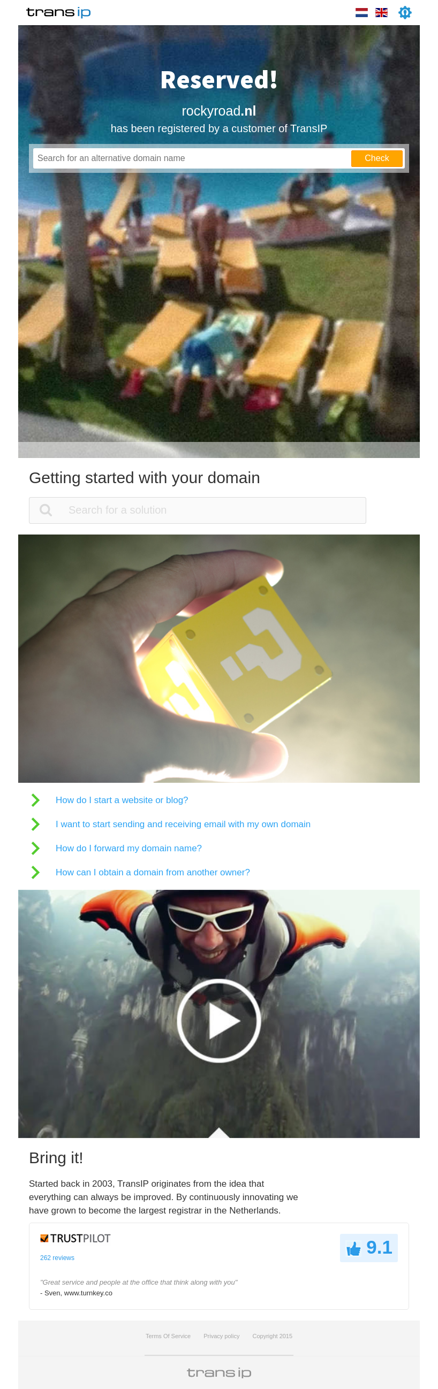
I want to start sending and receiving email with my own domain (183, 824)
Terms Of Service (168, 1336)
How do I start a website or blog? (122, 800)
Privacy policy (221, 1336)
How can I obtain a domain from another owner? (153, 872)
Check (377, 158)
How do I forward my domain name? (129, 848)
